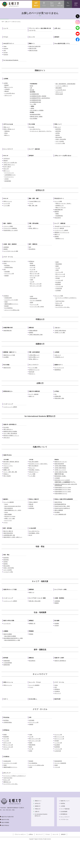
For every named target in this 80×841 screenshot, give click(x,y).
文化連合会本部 (8, 297)
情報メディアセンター (61, 207)
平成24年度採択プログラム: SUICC (63, 491)
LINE (4, 50)
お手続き (56, 391)
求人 (56, 394)
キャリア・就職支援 (59, 223)
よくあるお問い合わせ (9, 93)
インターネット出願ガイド (62, 85)
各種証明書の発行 (59, 209)
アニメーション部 (34, 304)
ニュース (5, 28)
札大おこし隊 (59, 303)
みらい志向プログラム (35, 129)
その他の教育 (32, 528)
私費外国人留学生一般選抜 (36, 116)
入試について (58, 355)
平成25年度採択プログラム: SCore (63, 489)
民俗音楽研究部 (33, 298)
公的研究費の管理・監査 (9, 535)
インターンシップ (8, 404)
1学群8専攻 (6, 467)
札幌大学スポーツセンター (9, 261)
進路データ (57, 234)
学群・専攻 (40, 547)
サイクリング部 (59, 272)
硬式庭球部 (32, 265)
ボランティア (58, 693)
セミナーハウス (8, 520)
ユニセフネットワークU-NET (11, 299)
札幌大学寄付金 (58, 502)
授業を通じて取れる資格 (34, 601)
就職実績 (31, 589)
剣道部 (57, 262)
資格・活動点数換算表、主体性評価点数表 (65, 83)
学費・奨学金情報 (33, 223)
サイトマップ (39, 834)
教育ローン (7, 135)
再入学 (30, 535)
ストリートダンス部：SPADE (37, 306)
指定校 (31, 85)
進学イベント (6, 170)
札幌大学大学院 (32, 48)
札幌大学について (40, 447)
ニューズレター (7, 623)
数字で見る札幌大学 (33, 465)
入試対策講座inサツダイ (10, 174)
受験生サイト (40, 70)
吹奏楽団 (6, 275)
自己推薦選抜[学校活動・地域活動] (38, 96)
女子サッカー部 (33, 271)
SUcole (6, 504)
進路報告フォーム (60, 238)
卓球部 (57, 270)
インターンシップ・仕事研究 (61, 230)
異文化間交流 (32, 249)
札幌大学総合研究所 (59, 463)
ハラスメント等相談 (8, 226)
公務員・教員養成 (59, 598)
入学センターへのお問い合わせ (62, 155)
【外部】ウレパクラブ (60, 469)
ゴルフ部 (32, 281)
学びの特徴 (32, 124)
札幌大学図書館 (8, 514)
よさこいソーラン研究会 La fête (11, 310)
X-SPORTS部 (59, 288)
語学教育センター (60, 205)
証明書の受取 (58, 396)
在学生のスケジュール (34, 369)
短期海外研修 (6, 664)
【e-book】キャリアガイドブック (62, 226)
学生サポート (32, 373)
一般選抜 (32, 108)
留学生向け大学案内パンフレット (11, 435)
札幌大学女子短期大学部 (34, 46)
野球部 (31, 263)
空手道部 (58, 278)
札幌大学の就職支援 (34, 391)
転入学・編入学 (7, 166)
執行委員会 (7, 265)
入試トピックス (8, 95)
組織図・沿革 (6, 469)
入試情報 (5, 78)
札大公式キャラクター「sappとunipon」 (38, 463)
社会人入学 (6, 168)
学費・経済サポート (8, 429)
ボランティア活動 (59, 295)
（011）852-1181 (6, 810)
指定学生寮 (31, 371)
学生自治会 (6, 717)
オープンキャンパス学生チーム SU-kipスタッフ (14, 775)
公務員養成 (6, 247)
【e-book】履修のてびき (34, 201)
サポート (5, 699)
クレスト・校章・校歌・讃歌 (10, 471)
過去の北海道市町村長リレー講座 (12, 640)
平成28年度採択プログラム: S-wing (63, 487)
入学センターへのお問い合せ (10, 162)
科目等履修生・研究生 (34, 533)
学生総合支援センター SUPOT (10, 230)
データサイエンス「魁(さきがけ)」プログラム (40, 131)
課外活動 (32, 90)
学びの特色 (6, 427)
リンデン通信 (6, 205)
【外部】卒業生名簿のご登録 (35, 334)
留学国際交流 (63, 814)
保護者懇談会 (58, 369)
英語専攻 (58, 135)
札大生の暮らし (33, 699)
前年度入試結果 (59, 94)
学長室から (6, 474)
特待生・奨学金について (9, 129)
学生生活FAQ (58, 217)
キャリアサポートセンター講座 (10, 251)
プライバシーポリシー (20, 834)
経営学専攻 (58, 131)
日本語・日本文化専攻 (61, 139)
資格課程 (5, 249)
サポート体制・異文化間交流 (10, 433)
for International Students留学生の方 (41, 815)
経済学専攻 (58, 129)
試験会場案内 (59, 87)
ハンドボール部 (59, 280)
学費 (30, 226)
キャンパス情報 (58, 201)
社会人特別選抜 (33, 118)
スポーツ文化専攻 (60, 141)
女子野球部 (58, 290)
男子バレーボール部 (34, 273)
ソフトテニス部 (59, 286)
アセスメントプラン (8, 465)
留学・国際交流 (33, 244)
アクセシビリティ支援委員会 (10, 228)
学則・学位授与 (7, 476)
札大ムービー (32, 467)
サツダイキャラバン (9, 176)
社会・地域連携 (40, 612)
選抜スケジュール (8, 87)
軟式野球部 (58, 284)
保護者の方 (40, 344)
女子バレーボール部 (34, 275)
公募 (31, 87)
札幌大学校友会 (5, 825)
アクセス (5, 37)
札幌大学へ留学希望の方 (9, 424)
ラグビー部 (32, 277)
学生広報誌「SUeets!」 (34, 469)
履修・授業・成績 (33, 198)
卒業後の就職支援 (33, 330)
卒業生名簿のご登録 (59, 398)
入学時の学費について (34, 355)
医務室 (57, 213)
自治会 (5, 263)
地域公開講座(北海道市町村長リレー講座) (13, 638)
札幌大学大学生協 (33, 50)
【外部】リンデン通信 (60, 332)
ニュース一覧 (6, 203)
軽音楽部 (6, 306)
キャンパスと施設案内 (8, 502)
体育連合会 (31, 261)
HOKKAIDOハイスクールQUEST (62, 480)
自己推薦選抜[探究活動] (35, 100)
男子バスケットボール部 (35, 283)
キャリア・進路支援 (34, 149)
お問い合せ (57, 28)
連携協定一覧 (32, 623)
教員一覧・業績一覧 (8, 531)
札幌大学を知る (7, 455)
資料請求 (56, 37)
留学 (30, 247)
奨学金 (6, 133)
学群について (58, 124)
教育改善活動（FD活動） (60, 476)
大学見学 (6, 178)
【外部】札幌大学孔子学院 (61, 472)
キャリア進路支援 (64, 808)
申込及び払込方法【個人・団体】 (62, 506)
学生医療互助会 (59, 215)
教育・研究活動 (7, 528)
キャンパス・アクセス (35, 682)
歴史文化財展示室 (8, 508)
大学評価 (31, 506)
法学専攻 (58, 133)
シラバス (31, 203)
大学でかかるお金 (8, 124)
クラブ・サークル (8, 256)
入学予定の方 (6, 158)
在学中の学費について (34, 357)
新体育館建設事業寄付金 (60, 504)
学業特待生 (7, 131)
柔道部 (57, 266)
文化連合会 (6, 295)
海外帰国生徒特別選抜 (35, 114)
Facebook (5, 54)
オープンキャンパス (9, 172)
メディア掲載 (32, 474)
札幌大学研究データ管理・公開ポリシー (12, 537)
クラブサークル (64, 819)
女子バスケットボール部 (35, 285)
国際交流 (31, 657)
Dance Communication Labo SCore (12, 506)
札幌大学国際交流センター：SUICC (12, 510)
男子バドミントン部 (60, 274)
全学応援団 (7, 271)
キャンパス (32, 37)
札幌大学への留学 (59, 657)
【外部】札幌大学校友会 (60, 330)
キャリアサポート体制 (60, 589)
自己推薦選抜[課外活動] (35, 102)
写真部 (6, 301)
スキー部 (58, 268)
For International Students (10, 60)
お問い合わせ (6, 437)
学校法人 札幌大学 (34, 499)
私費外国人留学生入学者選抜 (10, 431)
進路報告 (57, 236)
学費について (6, 127)
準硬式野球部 (59, 264)
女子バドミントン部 (60, 276)
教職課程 (57, 603)
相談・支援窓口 (7, 223)
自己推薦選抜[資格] (34, 94)
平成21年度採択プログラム (61, 493)
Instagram (5, 48)
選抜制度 (6, 85)
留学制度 (5, 657)
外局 (4, 269)
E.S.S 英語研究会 (8, 308)
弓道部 (31, 279)
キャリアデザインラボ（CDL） (63, 307)
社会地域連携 (63, 811)
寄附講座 (31, 634)
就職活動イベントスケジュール (62, 232)
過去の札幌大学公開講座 (10, 636)
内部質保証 (31, 508)
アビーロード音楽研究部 (35, 300)
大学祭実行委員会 (8, 267)
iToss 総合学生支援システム (62, 43)
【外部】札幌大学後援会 (60, 465)
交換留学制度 (6, 660)
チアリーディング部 (9, 273)
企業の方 (40, 383)
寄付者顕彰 (57, 512)
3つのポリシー (6, 463)
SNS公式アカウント (8, 43)
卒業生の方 (40, 319)
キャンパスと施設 (33, 367)
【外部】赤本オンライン (9, 164)
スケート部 (32, 267)
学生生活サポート (59, 198)
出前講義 (57, 623)
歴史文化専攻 (59, 137)
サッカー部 (32, 269)
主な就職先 (6, 357)
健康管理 (57, 211)
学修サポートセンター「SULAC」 (63, 203)
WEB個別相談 (7, 181)
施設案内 (5, 499)
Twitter (4, 46)
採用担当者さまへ (8, 391)
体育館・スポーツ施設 (9, 518)
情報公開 (31, 504)
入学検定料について (59, 357)
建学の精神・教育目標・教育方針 (11, 461)
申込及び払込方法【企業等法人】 (62, 508)
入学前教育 (57, 478)
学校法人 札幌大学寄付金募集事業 (63, 499)
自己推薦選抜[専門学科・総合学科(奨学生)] (40, 98)
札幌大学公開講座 (7, 634)
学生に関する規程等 (33, 461)
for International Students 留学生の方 (40, 416)
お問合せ (31, 834)
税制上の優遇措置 (59, 510)
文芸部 (31, 296)
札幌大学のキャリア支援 (9, 355)
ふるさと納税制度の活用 (60, 514)
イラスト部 (57, 767)
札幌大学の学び (7, 367)
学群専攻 (62, 803)
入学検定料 (7, 89)
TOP (3, 21)
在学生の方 (40, 190)
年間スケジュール (7, 201)
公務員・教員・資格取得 (9, 244)
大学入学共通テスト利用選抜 (36, 110)
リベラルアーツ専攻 (60, 143)
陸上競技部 (58, 282)
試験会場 (6, 91)
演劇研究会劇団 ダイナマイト (11, 303)
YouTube (5, 52)
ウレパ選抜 (33, 104)
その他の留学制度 (7, 662)
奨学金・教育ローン (33, 228)
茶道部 (31, 302)
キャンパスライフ (8, 149)
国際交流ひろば (59, 305)
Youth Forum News (60, 301)
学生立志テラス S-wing (9, 516)
